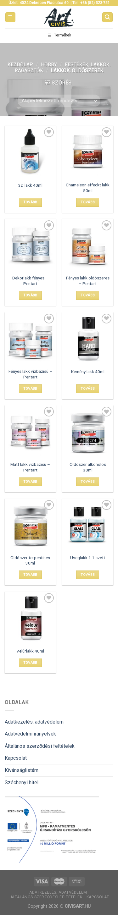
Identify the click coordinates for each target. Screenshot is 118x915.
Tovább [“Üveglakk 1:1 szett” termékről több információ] (88, 575)
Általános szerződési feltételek (40, 746)
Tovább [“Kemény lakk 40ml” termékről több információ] (88, 389)
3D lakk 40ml (30, 185)
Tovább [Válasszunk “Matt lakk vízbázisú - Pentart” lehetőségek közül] (30, 482)
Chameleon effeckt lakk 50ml (88, 187)
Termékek (59, 35)
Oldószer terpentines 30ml (30, 560)
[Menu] (10, 17)
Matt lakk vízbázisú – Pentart (30, 467)
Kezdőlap (20, 65)
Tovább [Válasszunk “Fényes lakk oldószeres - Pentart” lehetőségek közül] (88, 295)
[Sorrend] (59, 101)
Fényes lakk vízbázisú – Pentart (30, 374)
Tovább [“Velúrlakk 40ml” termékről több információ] (30, 663)
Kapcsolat (16, 758)
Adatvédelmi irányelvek (30, 734)
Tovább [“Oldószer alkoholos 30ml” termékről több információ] (88, 482)
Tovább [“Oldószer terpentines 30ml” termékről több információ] (30, 575)
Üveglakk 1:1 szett (87, 557)
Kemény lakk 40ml (87, 371)
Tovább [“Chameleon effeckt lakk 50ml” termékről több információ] (88, 202)
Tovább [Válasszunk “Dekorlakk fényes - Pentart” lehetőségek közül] (30, 295)
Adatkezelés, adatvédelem (34, 722)
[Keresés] (107, 17)
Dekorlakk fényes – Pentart (30, 280)
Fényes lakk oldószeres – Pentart (88, 280)
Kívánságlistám (21, 770)
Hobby (49, 65)
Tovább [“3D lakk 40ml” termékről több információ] (30, 202)
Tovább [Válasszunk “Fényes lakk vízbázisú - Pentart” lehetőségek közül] (30, 389)
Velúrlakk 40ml (30, 650)
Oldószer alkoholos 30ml (88, 467)
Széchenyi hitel (21, 782)
